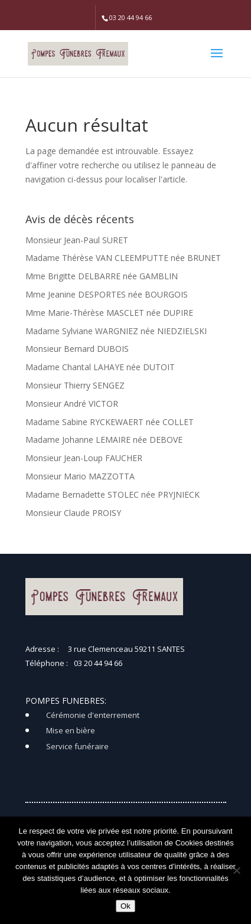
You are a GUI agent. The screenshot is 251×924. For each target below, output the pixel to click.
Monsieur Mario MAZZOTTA (80, 476)
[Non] (236, 870)
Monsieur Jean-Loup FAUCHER (83, 457)
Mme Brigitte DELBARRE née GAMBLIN (101, 276)
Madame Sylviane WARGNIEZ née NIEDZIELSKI (116, 331)
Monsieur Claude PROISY (73, 512)
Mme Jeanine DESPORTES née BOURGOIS (106, 294)
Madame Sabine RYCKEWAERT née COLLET (109, 421)
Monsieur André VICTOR (71, 403)
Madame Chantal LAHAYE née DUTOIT (100, 367)
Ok (125, 906)
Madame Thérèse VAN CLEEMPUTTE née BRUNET (123, 257)
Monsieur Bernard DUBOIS (77, 348)
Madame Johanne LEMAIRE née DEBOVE (103, 439)
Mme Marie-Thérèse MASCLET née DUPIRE (109, 312)
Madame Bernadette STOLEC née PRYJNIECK (112, 494)
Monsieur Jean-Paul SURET (76, 240)
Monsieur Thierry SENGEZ (75, 385)
